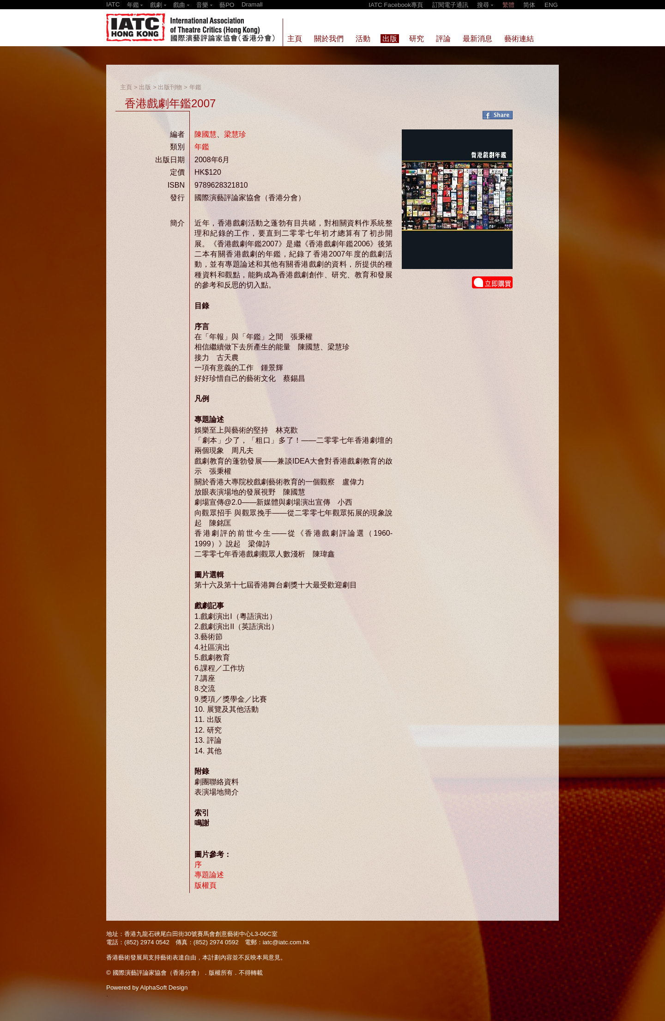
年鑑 (195, 87)
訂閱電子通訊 (450, 4)
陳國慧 (205, 134)
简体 (529, 4)
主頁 (126, 87)
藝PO (226, 4)
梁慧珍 (235, 134)
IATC (113, 4)
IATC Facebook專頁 (396, 4)
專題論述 (209, 875)
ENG (551, 4)
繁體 (508, 4)
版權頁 (205, 885)
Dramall (252, 4)
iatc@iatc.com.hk (286, 942)
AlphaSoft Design (163, 987)
